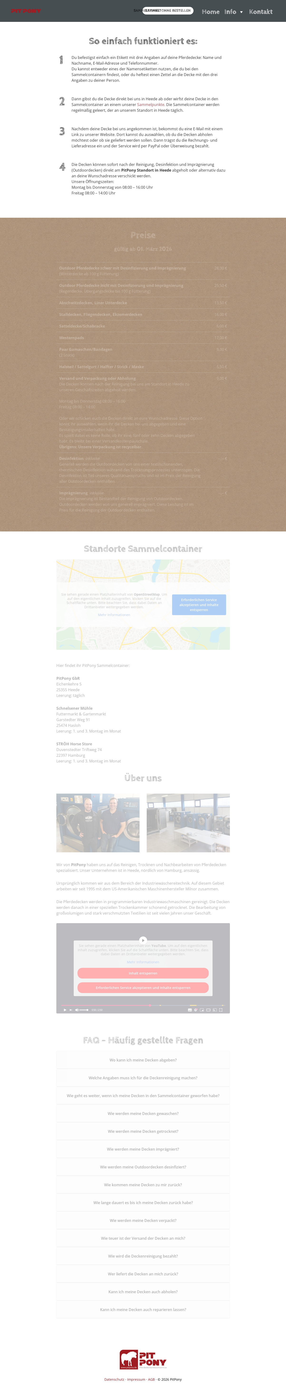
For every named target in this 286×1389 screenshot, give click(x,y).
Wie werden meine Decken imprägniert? (143, 1149)
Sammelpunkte (150, 104)
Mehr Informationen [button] (114, 615)
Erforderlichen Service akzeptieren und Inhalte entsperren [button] (198, 604)
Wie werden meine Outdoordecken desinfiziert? (143, 1167)
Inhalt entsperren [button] (143, 973)
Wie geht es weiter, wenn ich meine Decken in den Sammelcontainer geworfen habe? (143, 1095)
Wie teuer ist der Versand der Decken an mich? (143, 1238)
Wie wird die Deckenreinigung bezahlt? (143, 1256)
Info (234, 12)
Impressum (136, 1379)
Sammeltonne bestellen (168, 10)
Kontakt (261, 12)
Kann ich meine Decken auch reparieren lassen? (143, 1309)
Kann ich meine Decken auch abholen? (143, 1291)
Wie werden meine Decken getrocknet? (143, 1131)
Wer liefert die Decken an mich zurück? (143, 1274)
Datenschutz (114, 1379)
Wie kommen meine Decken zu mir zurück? (143, 1184)
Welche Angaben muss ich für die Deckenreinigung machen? (143, 1077)
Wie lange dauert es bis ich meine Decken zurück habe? (143, 1202)
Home (211, 12)
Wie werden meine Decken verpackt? (143, 1220)
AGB (151, 1379)
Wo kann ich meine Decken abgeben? (143, 1060)
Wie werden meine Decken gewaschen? (143, 1113)
